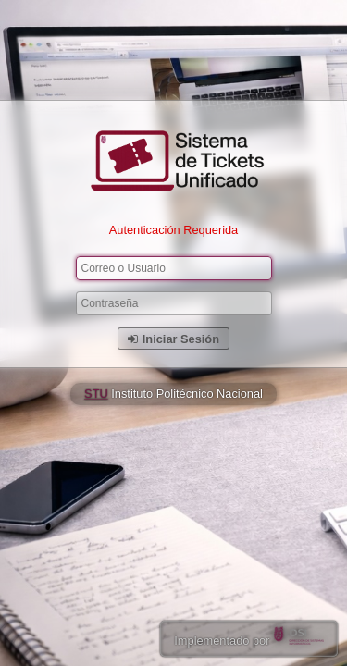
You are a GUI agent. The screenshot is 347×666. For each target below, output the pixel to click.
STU (96, 394)
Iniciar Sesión (173, 339)
